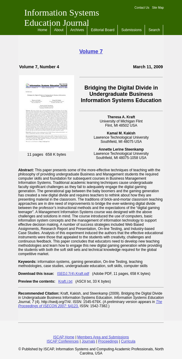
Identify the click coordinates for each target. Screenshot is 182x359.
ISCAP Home (63, 337)
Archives (77, 30)
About (58, 30)
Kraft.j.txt (65, 281)
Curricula (128, 341)
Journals (88, 341)
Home (42, 30)
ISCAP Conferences (63, 341)
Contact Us (141, 7)
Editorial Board (102, 30)
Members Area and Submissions (103, 337)
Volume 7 (91, 51)
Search (154, 30)
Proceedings (108, 341)
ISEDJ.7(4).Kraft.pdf (73, 274)
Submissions (131, 30)
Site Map (158, 7)
